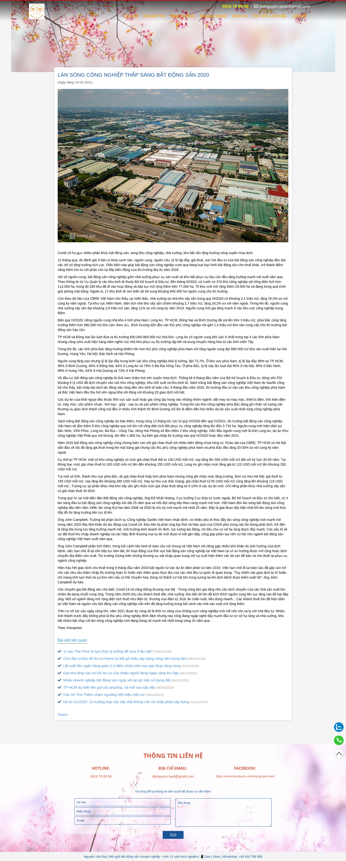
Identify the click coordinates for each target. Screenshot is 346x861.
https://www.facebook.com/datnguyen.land (245, 776)
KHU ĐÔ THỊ (154, 16)
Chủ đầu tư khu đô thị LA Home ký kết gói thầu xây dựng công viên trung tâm (131, 658)
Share (62, 714)
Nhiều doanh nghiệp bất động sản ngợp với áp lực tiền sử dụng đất (123, 680)
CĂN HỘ (131, 16)
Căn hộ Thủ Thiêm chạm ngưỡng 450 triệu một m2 (110, 695)
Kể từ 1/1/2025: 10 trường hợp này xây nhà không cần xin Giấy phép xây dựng (133, 702)
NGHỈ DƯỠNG (182, 16)
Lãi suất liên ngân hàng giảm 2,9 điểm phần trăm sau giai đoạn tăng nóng (128, 666)
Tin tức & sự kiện (269, 16)
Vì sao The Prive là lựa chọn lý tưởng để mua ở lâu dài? (115, 651)
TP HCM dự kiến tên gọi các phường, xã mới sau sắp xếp (116, 687)
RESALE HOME (213, 16)
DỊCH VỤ (239, 16)
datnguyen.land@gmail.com (282, 6)
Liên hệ (299, 16)
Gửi (173, 835)
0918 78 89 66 (232, 6)
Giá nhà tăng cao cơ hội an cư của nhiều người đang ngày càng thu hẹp (127, 673)
